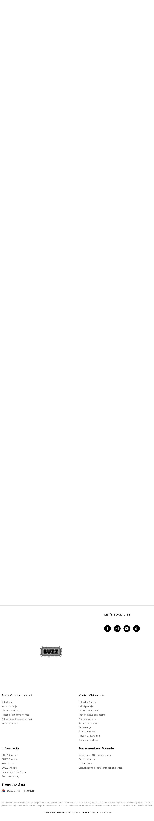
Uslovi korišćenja (87, 702)
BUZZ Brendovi (10, 759)
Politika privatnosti (88, 710)
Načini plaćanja (9, 706)
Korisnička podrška (88, 740)
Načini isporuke (9, 723)
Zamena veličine (87, 719)
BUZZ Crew (8, 763)
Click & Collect (86, 763)
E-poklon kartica (87, 759)
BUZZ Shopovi (9, 767)
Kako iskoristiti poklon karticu (17, 719)
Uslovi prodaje (86, 706)
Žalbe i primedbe (87, 731)
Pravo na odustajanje (89, 736)
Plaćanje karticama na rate (15, 714)
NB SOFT (86, 812)
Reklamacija (85, 727)
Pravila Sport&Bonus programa (95, 755)
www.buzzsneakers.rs (61, 812)
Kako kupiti (7, 702)
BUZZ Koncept (9, 755)
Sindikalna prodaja (11, 776)
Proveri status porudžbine (92, 714)
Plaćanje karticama (11, 710)
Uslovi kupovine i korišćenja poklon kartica (100, 767)
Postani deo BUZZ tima (14, 772)
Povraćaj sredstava (88, 723)
